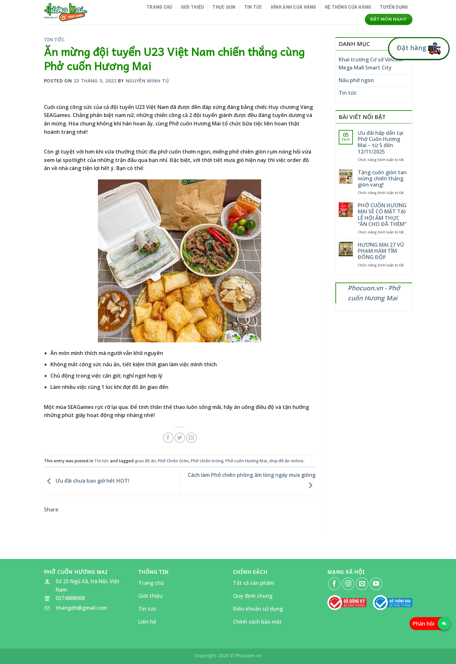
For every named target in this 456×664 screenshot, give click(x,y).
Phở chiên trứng (207, 461)
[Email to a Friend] (191, 438)
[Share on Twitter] (180, 438)
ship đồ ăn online (286, 461)
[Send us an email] (362, 583)
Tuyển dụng (394, 7)
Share (51, 509)
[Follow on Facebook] (334, 583)
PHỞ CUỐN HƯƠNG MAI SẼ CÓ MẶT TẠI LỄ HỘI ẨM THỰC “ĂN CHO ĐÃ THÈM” (382, 214)
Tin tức (253, 7)
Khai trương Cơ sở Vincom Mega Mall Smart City (371, 63)
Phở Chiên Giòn (173, 461)
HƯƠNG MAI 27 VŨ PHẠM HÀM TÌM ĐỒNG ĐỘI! (381, 251)
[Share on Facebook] (168, 438)
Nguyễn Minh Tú (147, 81)
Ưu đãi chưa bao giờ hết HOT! (86, 481)
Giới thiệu (192, 7)
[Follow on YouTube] (376, 583)
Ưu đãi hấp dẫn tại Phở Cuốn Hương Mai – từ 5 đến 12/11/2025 (380, 142)
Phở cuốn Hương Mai (246, 461)
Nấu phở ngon (356, 80)
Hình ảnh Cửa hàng (293, 7)
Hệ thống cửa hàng (348, 7)
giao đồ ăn (145, 461)
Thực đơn (223, 7)
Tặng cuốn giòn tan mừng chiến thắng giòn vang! (382, 178)
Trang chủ (159, 7)
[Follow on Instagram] (348, 583)
